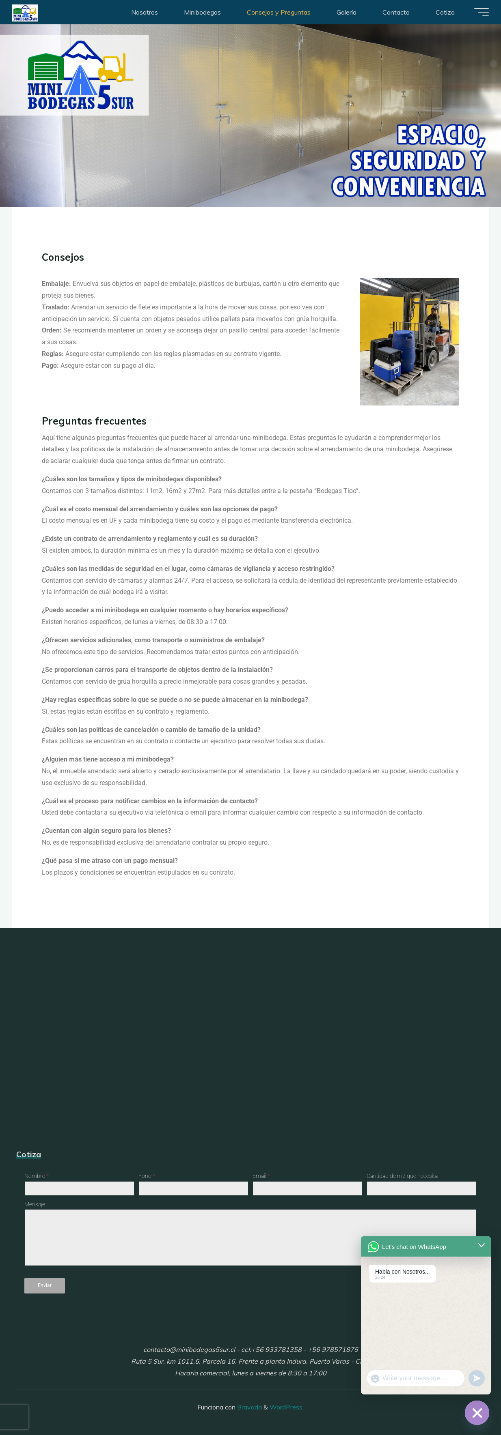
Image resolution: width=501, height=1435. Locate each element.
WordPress (286, 1405)
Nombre (36, 1176)
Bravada (248, 1405)
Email (261, 1176)
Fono (146, 1176)
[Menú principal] (477, 12)
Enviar (45, 1286)
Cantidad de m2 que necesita (402, 1176)
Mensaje (34, 1204)
